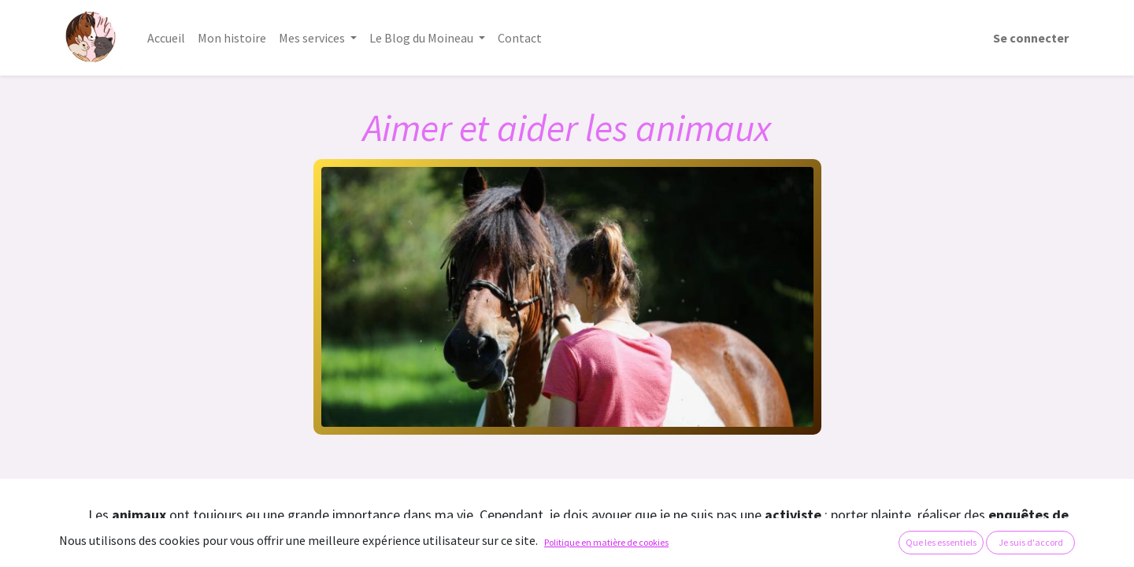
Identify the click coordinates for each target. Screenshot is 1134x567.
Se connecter (1031, 38)
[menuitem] (166, 38)
